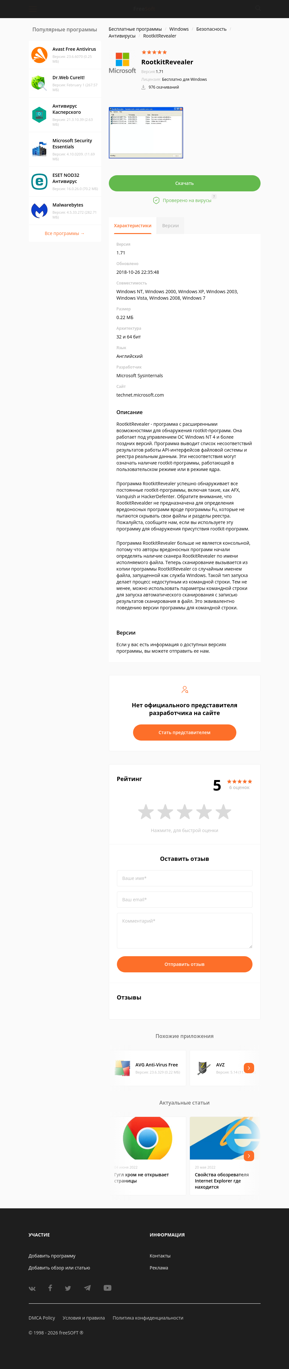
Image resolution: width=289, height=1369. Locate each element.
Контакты (160, 1256)
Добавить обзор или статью (59, 1268)
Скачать (184, 183)
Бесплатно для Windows (184, 79)
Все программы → (65, 233)
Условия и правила (84, 1318)
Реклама (159, 1268)
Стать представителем (185, 732)
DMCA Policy (42, 1318)
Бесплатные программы (135, 29)
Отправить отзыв (185, 964)
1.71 (152, 71)
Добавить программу (52, 1256)
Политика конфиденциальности (148, 1318)
